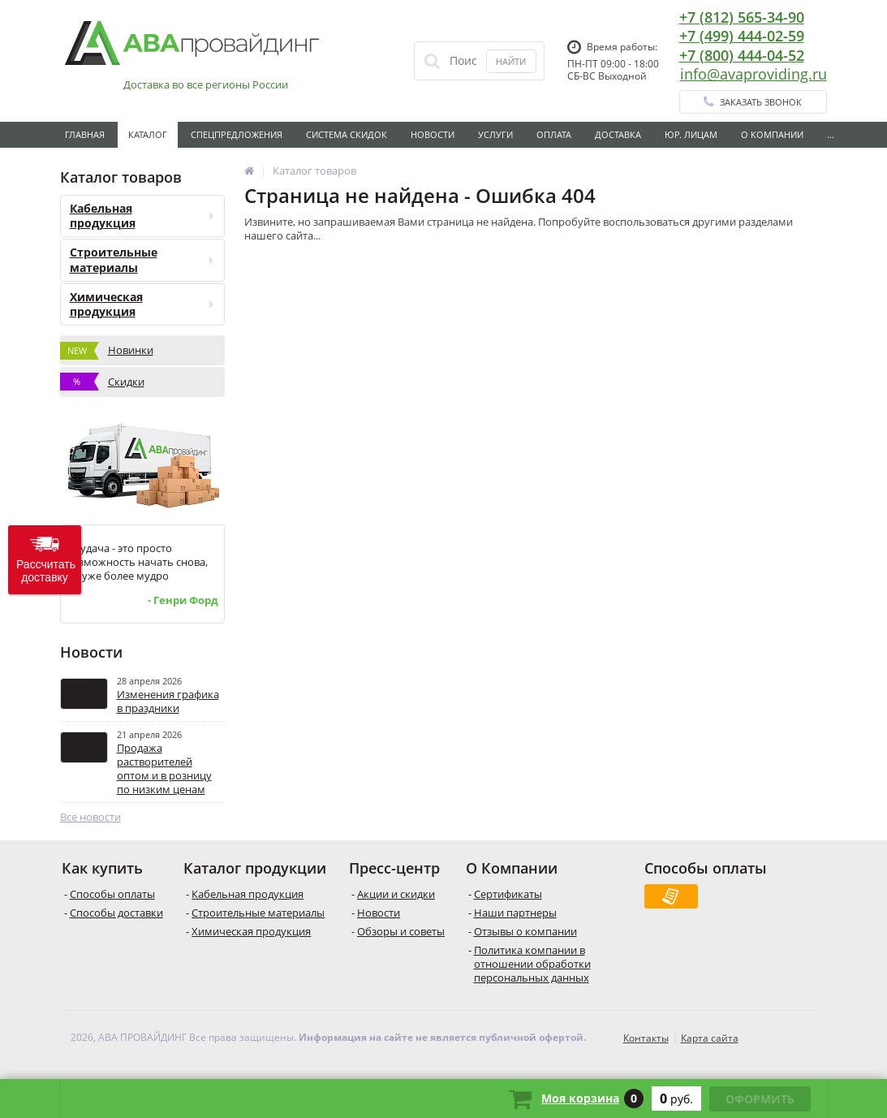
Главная (85, 134)
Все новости (90, 817)
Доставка (618, 134)
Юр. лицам (691, 134)
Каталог (147, 134)
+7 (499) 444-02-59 (741, 35)
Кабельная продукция (141, 216)
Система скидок (346, 134)
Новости (432, 134)
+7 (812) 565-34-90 (741, 17)
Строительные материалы (141, 259)
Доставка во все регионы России (205, 85)
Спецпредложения (236, 134)
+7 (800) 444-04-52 (741, 55)
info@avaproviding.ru (753, 74)
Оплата (553, 134)
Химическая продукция (141, 304)
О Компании (772, 134)
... (830, 134)
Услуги (495, 134)
